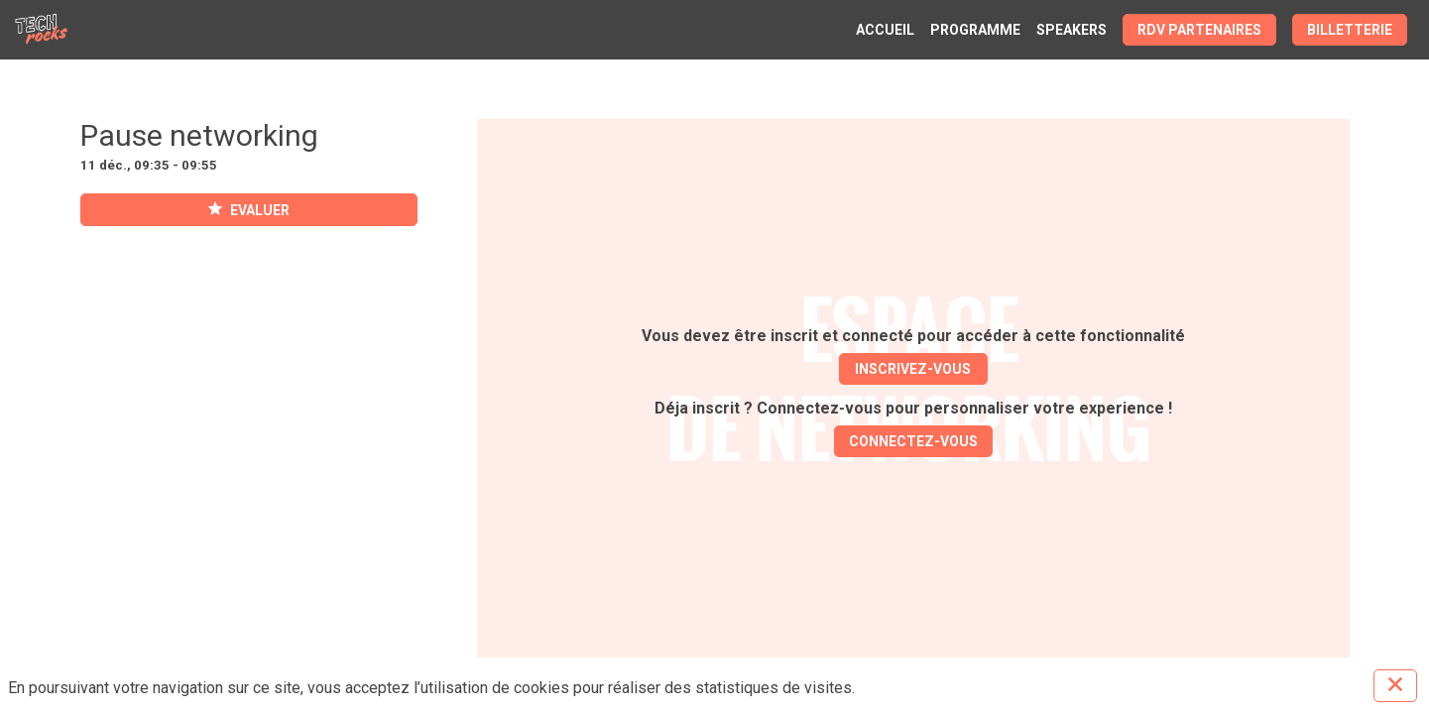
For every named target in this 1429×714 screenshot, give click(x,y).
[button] (1199, 30)
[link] (885, 30)
